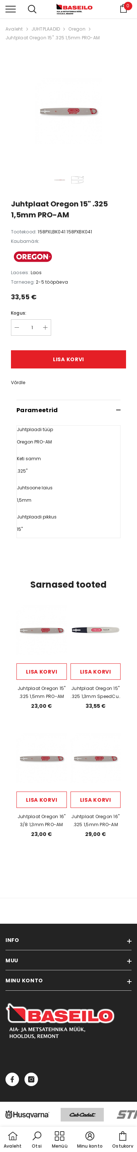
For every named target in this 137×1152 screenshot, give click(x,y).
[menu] (10, 9)
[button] (36, 1140)
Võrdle (18, 382)
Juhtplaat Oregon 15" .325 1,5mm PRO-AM (52, 38)
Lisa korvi (68, 359)
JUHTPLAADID (45, 29)
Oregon (76, 29)
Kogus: (18, 313)
